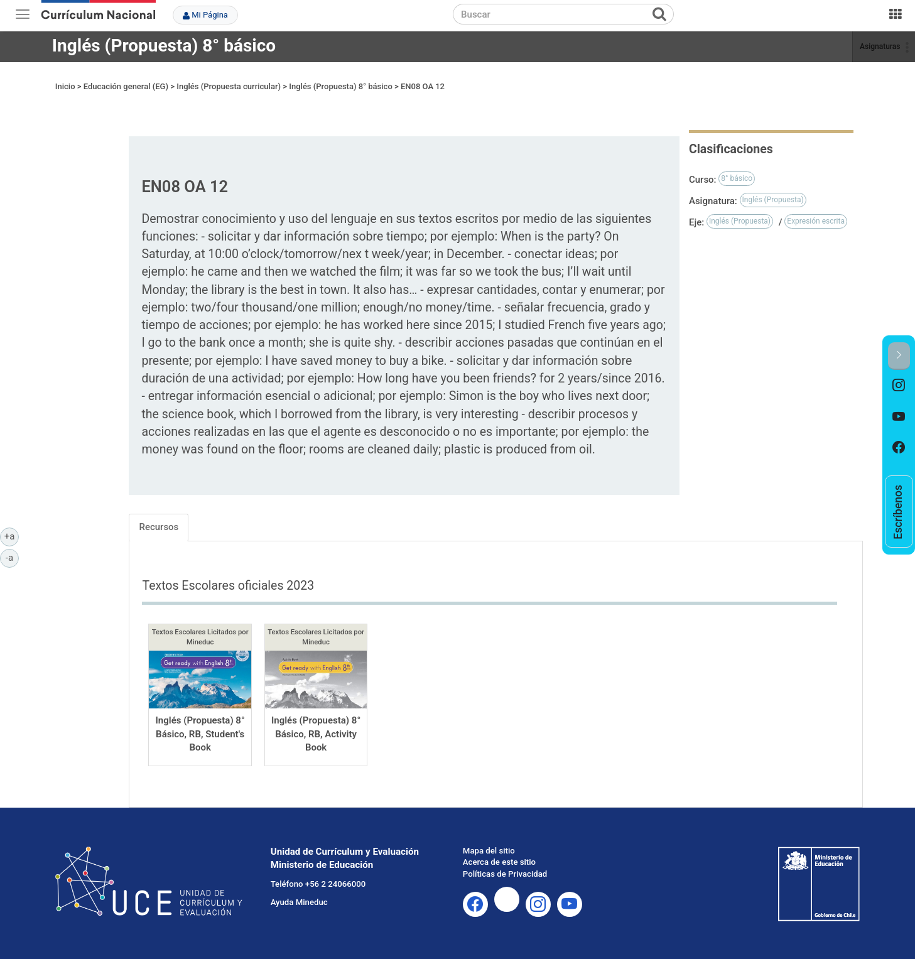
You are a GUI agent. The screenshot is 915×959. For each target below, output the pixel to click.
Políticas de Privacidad (505, 874)
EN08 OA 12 (423, 86)
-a (12, 557)
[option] (899, 385)
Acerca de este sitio (499, 862)
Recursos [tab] (158, 527)
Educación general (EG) (126, 86)
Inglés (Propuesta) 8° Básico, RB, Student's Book (200, 734)
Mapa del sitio (489, 850)
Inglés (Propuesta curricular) (228, 86)
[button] (899, 355)
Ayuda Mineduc (299, 902)
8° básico (736, 178)
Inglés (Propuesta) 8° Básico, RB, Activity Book (315, 734)
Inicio (65, 86)
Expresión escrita (816, 221)
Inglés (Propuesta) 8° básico (164, 45)
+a (11, 535)
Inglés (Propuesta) (773, 199)
